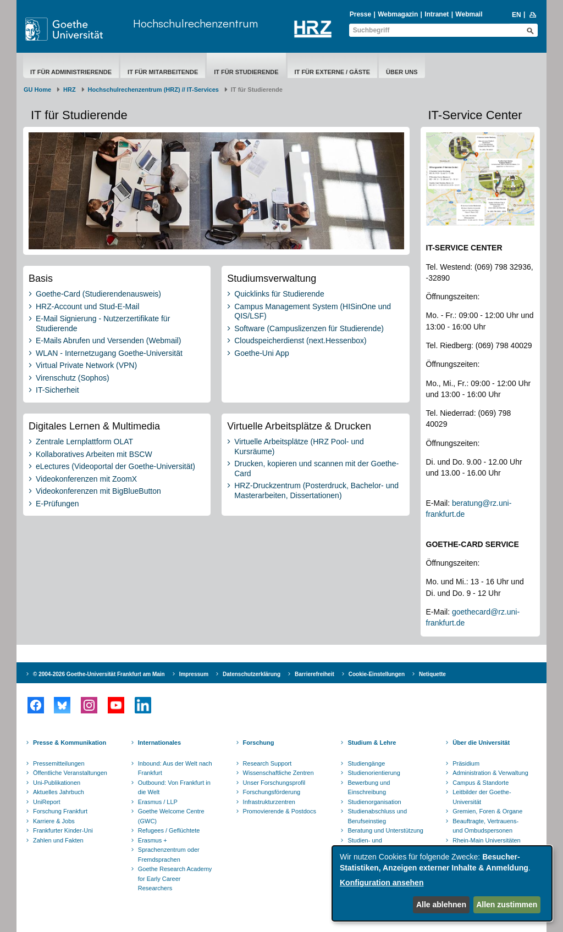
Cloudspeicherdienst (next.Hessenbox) (300, 340)
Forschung (258, 742)
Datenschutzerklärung (251, 674)
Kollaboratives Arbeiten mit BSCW (94, 454)
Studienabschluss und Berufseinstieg (377, 816)
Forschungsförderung (272, 792)
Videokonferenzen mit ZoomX (86, 479)
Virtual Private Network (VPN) (86, 365)
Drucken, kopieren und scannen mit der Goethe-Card (316, 468)
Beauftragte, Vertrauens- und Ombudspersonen (485, 826)
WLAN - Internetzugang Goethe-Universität (109, 353)
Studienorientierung (373, 772)
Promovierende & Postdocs (279, 811)
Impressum (193, 674)
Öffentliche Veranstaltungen (70, 772)
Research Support (267, 763)
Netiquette (432, 674)
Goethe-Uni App (261, 353)
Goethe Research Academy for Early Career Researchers (175, 878)
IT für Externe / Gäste (333, 72)
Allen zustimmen (506, 904)
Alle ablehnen (441, 904)
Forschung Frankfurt (60, 811)
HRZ (69, 89)
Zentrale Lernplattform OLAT (84, 441)
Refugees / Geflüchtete (169, 830)
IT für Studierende (246, 72)
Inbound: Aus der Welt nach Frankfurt (175, 768)
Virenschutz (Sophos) (72, 377)
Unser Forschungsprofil (274, 782)
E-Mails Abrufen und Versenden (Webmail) (108, 340)
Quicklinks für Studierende (279, 293)
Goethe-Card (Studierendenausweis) (98, 293)
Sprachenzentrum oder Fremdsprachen (169, 854)
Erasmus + (152, 840)
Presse (360, 14)
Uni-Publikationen (56, 782)
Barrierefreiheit (314, 674)
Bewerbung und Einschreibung (368, 787)
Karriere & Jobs (54, 821)
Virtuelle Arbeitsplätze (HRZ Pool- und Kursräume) (299, 446)
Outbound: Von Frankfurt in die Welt (174, 787)
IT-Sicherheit (57, 390)
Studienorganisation (374, 802)
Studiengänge (366, 763)
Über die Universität (481, 742)
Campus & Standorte (480, 782)
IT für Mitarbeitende (163, 72)
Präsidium (465, 763)
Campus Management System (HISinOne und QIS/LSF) (312, 311)
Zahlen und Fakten (58, 840)
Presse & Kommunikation (69, 742)
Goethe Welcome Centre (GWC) (171, 816)
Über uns (401, 72)
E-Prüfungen (57, 503)
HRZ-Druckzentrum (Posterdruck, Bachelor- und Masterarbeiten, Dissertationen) (316, 490)
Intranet (436, 14)
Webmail (468, 14)
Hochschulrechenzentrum (195, 23)
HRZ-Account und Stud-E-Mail (87, 306)
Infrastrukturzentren (269, 802)
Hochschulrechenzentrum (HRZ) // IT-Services (153, 89)
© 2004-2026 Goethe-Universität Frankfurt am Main (99, 674)
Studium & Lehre (371, 742)
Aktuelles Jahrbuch (58, 792)
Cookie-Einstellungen (377, 674)
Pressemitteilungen (59, 763)
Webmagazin (398, 14)
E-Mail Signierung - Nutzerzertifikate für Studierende (103, 323)
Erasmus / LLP (158, 802)
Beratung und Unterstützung (385, 830)
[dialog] (442, 883)
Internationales (159, 742)
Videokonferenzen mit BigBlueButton (98, 491)
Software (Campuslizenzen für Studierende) (309, 328)
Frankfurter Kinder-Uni (63, 830)
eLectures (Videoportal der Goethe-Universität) (115, 466)
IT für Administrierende (71, 72)
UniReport (46, 802)
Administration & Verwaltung (490, 772)
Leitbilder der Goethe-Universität (481, 797)
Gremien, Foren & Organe (487, 811)
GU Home (37, 89)
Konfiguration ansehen (381, 882)
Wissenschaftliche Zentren (278, 772)
